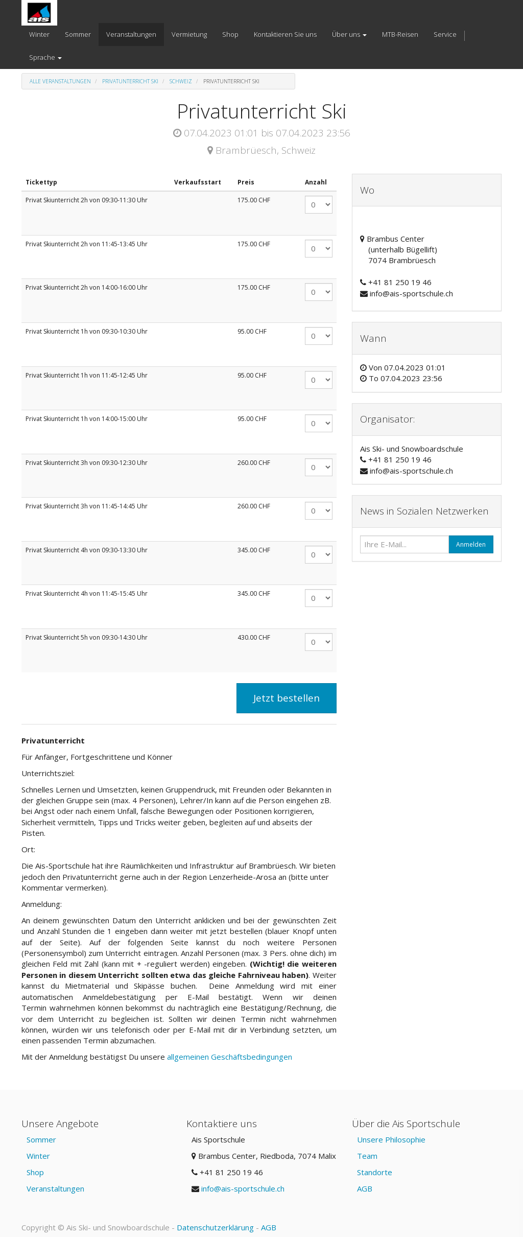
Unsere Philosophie (391, 1139)
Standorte (374, 1172)
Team (367, 1156)
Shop (35, 1172)
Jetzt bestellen (286, 698)
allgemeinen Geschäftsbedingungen (230, 1057)
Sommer (41, 1139)
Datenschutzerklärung (215, 1227)
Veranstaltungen (55, 1188)
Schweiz (181, 81)
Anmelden (471, 544)
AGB (364, 1188)
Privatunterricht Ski (130, 81)
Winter (38, 1156)
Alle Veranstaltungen (60, 81)
